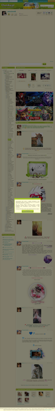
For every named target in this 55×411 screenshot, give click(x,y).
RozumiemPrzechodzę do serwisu (27, 211)
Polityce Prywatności (48, 409)
